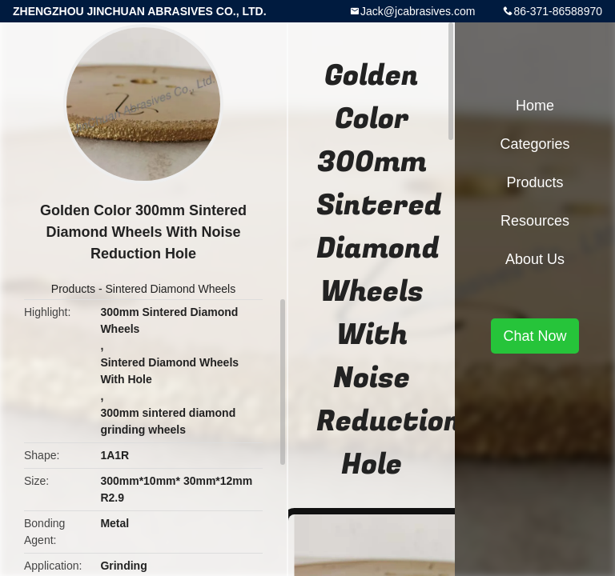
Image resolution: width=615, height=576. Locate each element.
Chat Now (534, 336)
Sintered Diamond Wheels (171, 288)
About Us (535, 259)
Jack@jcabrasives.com (417, 11)
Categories (534, 144)
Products (73, 288)
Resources (534, 221)
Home (535, 106)
